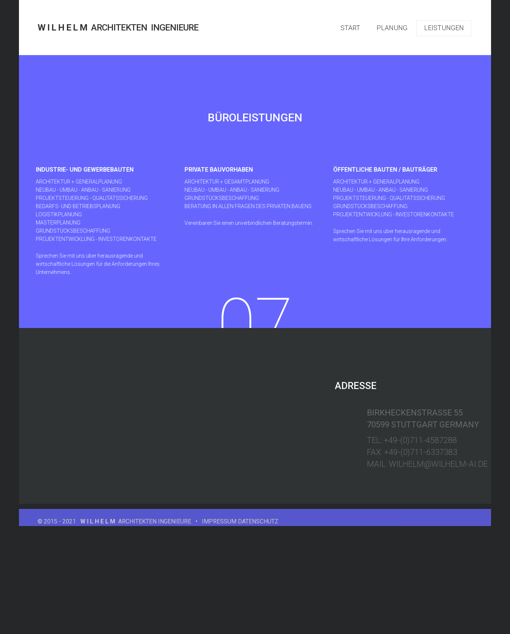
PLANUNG (392, 28)
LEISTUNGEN (444, 28)
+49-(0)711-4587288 (455, 440)
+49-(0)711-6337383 (455, 452)
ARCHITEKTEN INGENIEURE (118, 27)
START (350, 28)
